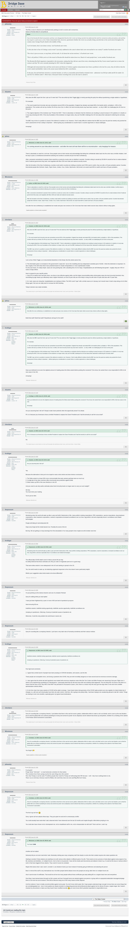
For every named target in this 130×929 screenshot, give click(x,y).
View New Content (120, 13)
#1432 (126, 540)
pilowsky (8, 24)
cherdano (8, 219)
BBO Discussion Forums (7, 13)
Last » (34, 16)
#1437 (126, 731)
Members (10, 10)
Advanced (128, 10)
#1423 (126, 136)
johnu (7, 136)
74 (28, 16)
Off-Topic (18, 13)
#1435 (126, 644)
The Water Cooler (26, 13)
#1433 (126, 587)
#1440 (126, 834)
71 (20, 16)
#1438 (126, 764)
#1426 (126, 301)
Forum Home (12, 926)
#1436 (126, 708)
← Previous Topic (106, 901)
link (78, 97)
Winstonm (8, 177)
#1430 (126, 453)
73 (25, 16)
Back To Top (5, 926)
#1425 (126, 219)
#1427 (126, 328)
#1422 (126, 91)
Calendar (17, 10)
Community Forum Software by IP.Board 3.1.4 (117, 926)
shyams (8, 92)
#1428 (126, 389)
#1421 (126, 24)
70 (17, 16)
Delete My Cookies (20, 926)
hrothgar (8, 328)
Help (124, 7)
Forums (4, 10)
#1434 (126, 626)
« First (11, 16)
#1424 (126, 177)
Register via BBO (106, 6)
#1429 (126, 424)
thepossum (9, 509)
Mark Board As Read (31, 926)
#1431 (126, 509)
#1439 (126, 791)
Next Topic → (125, 901)
